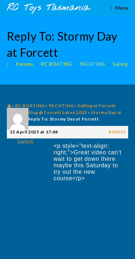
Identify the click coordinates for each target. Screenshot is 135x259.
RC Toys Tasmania (48, 8)
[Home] (8, 64)
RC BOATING (30, 105)
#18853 (117, 132)
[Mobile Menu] (119, 8)
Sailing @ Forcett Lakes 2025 (55, 112)
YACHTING (61, 105)
